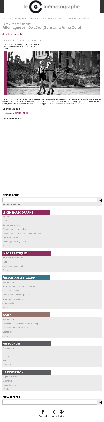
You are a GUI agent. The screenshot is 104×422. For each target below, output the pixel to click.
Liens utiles (7, 360)
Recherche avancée (10, 204)
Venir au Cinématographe (12, 256)
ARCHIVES (31, 18)
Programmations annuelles (13, 228)
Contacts (6, 268)
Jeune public (7, 300)
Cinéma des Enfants (10, 224)
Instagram (53, 411)
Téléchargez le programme (13, 240)
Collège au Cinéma (10, 288)
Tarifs (4, 260)
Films (4, 220)
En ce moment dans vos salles (14, 324)
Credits (52, 418)
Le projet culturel (9, 372)
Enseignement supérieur (12, 296)
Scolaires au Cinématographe (14, 292)
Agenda (5, 216)
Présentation (7, 280)
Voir (4, 356)
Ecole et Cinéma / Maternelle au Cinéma (18, 284)
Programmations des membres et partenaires (20, 232)
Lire (4, 348)
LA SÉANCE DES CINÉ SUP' (71, 18)
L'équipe (5, 384)
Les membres (8, 376)
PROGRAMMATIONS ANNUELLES (48, 18)
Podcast (61, 411)
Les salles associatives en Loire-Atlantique (19, 320)
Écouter (5, 352)
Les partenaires (8, 380)
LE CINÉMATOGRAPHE (18, 18)
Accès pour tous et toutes (12, 264)
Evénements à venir (10, 236)
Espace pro (7, 328)
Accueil (5, 18)
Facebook (43, 411)
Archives (6, 244)
